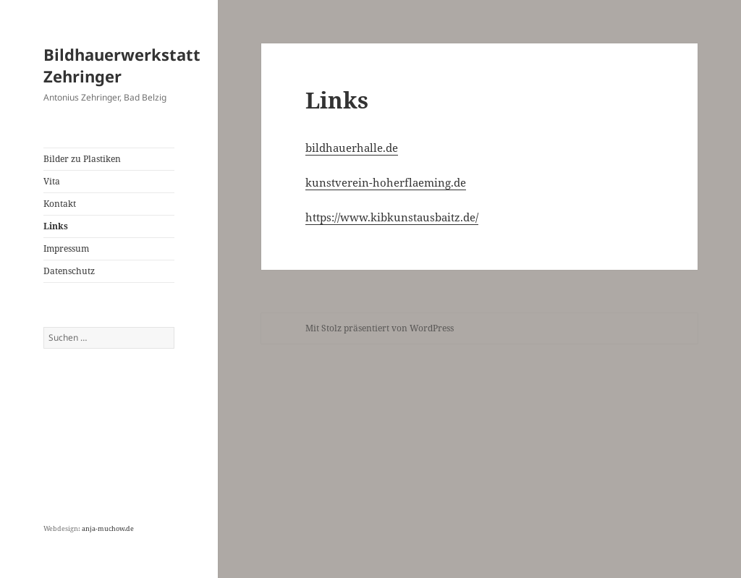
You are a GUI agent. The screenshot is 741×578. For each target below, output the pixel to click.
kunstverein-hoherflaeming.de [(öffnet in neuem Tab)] (385, 182)
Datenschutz (69, 271)
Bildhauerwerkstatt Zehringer (121, 65)
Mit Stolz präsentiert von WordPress (379, 328)
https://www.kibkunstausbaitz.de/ (391, 217)
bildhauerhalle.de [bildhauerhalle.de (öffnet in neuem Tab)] (351, 147)
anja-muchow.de (108, 528)
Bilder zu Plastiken (82, 159)
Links (55, 226)
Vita (51, 181)
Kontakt (59, 203)
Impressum (66, 248)
